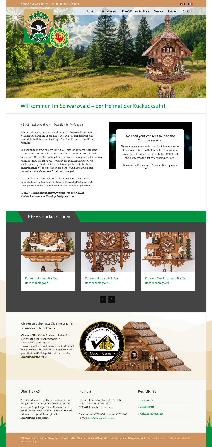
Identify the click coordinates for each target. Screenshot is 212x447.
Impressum (145, 400)
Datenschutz (146, 406)
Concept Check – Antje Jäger (163, 438)
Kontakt (187, 11)
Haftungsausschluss (150, 413)
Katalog (172, 11)
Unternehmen (107, 11)
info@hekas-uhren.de (101, 418)
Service (158, 11)
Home (89, 11)
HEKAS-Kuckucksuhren (135, 11)
